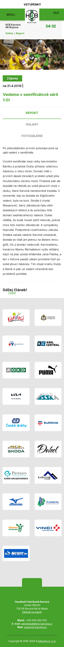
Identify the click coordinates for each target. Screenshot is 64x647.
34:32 (51, 26)
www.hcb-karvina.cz (35, 627)
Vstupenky (30, 4)
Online (9, 33)
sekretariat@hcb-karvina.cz (36, 623)
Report (20, 33)
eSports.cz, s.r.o (47, 641)
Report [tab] (32, 113)
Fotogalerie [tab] (32, 136)
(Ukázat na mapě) (32, 612)
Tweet (12, 292)
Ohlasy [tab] (32, 124)
